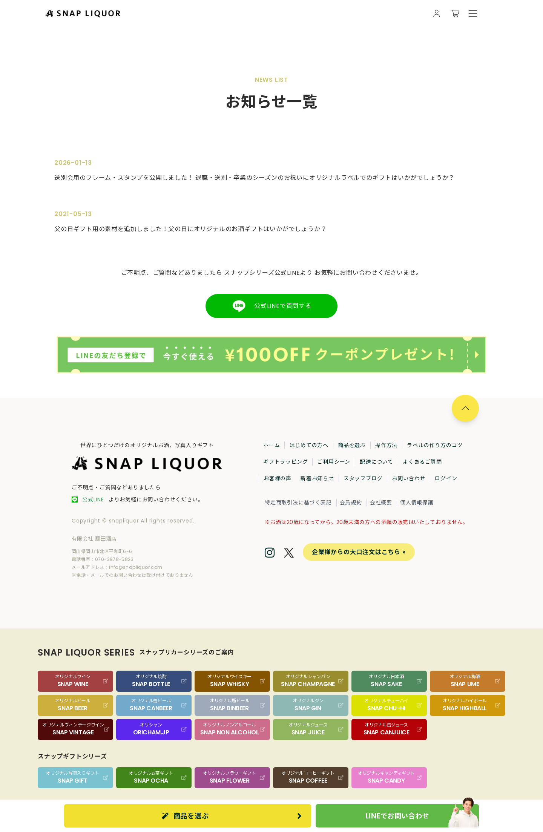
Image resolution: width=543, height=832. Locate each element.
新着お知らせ (317, 478)
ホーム (271, 445)
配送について (376, 462)
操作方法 (386, 445)
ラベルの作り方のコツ (435, 445)
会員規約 (351, 502)
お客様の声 (277, 478)
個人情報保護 (417, 502)
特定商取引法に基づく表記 (298, 502)
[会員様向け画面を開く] (437, 14)
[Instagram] (270, 553)
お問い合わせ (408, 478)
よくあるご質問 (422, 462)
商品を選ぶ (352, 445)
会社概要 (381, 502)
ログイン (446, 478)
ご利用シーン (333, 462)
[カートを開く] (455, 14)
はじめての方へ (308, 445)
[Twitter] (289, 554)
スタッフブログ (363, 478)
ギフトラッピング (285, 462)
